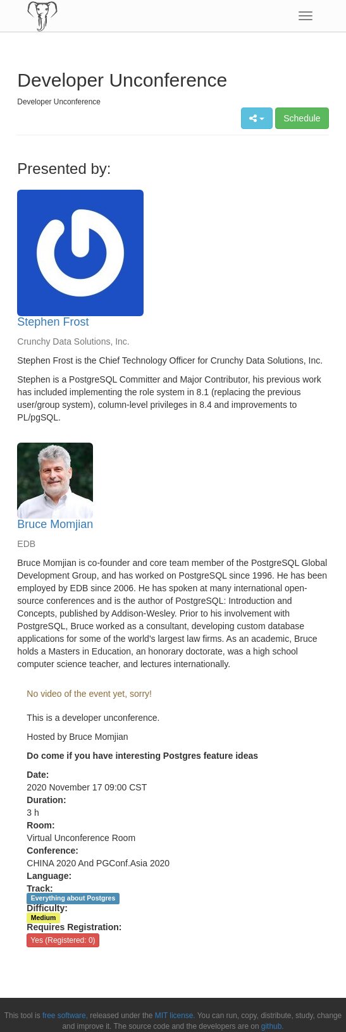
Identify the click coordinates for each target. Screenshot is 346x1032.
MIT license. (175, 1015)
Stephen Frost (53, 322)
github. (272, 1026)
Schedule (301, 118)
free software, (65, 1015)
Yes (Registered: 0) (62, 940)
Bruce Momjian (55, 524)
